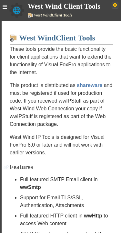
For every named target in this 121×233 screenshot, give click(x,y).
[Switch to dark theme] (115, 5)
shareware (89, 85)
